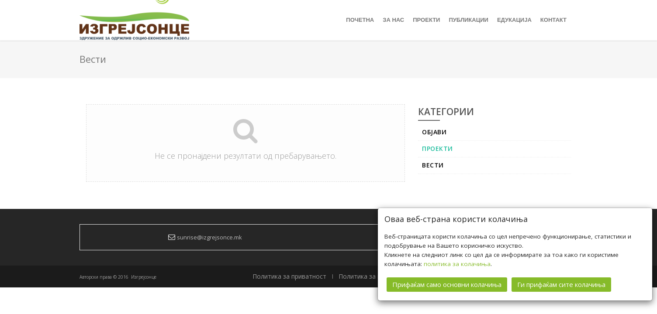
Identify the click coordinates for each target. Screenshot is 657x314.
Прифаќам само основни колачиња (446, 284)
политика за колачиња (457, 263)
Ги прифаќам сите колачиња (561, 284)
